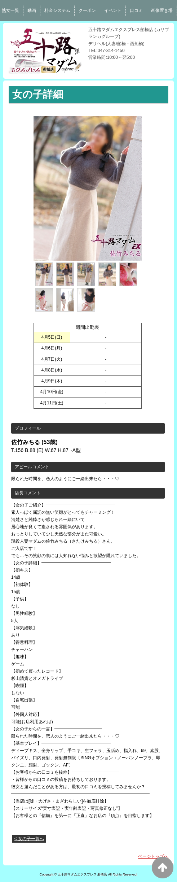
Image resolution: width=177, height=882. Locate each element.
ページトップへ (153, 856)
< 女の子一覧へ (29, 838)
